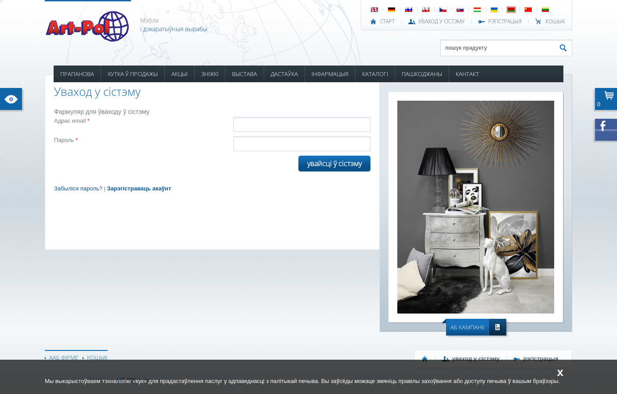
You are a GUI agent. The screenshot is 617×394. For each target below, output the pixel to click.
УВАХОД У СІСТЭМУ (441, 21)
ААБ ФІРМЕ (63, 357)
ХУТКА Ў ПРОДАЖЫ (133, 74)
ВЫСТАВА (244, 74)
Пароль (66, 140)
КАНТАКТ (467, 74)
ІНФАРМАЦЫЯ (330, 74)
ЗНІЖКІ (209, 74)
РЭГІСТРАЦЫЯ (505, 21)
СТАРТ (387, 21)
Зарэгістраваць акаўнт (139, 188)
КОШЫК (555, 21)
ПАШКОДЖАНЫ (422, 74)
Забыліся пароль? (78, 188)
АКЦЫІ (179, 74)
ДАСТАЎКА (284, 74)
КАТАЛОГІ (375, 74)
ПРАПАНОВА (77, 74)
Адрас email (72, 121)
